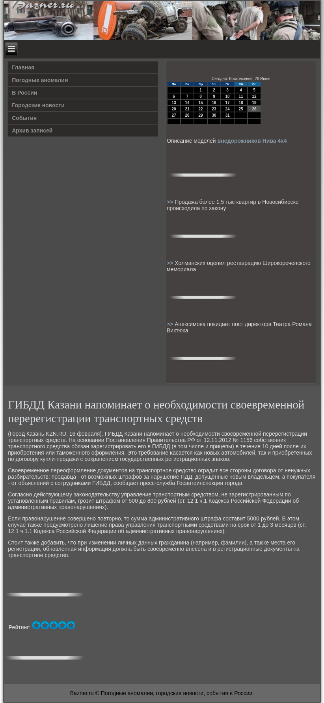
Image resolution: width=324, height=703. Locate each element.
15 (200, 103)
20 (173, 109)
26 (254, 109)
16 (214, 103)
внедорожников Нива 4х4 (252, 141)
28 (187, 115)
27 (173, 115)
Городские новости (38, 105)
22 (200, 109)
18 (240, 103)
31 (227, 115)
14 (187, 103)
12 (254, 96)
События (24, 118)
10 (227, 96)
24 (227, 109)
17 (227, 103)
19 (254, 103)
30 (214, 115)
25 (240, 109)
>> (171, 202)
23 (214, 109)
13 (173, 103)
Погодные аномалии (40, 80)
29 (200, 115)
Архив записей (32, 130)
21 (187, 109)
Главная (23, 67)
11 (240, 96)
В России (24, 93)
